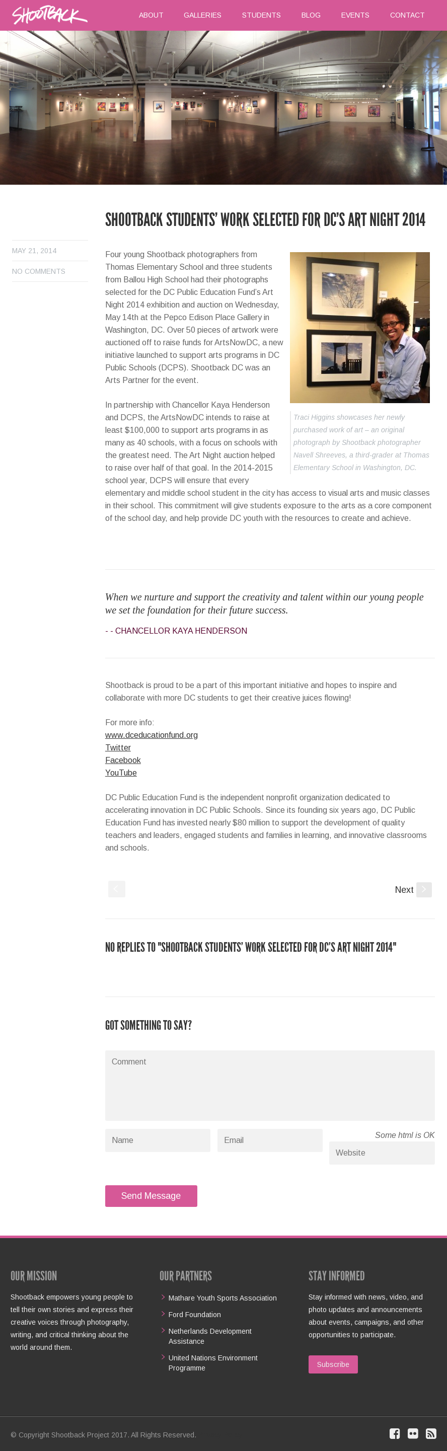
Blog (311, 15)
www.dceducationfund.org (151, 735)
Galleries (202, 15)
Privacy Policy (220, 1435)
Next (413, 890)
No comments (38, 271)
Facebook (123, 760)
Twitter (118, 747)
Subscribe (333, 1364)
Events (355, 15)
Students (261, 15)
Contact (407, 15)
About (151, 15)
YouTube (121, 773)
